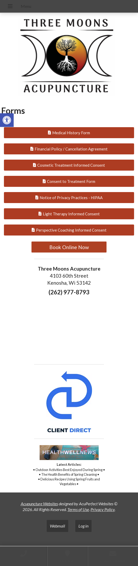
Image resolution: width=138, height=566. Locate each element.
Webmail (57, 525)
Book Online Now (69, 247)
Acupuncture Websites (39, 503)
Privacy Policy (103, 509)
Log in (83, 525)
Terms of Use (78, 509)
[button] (7, 120)
